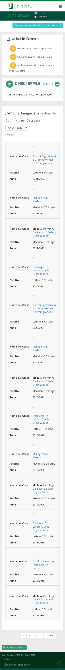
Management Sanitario (40, 199)
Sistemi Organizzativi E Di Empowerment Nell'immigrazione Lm (44, 161)
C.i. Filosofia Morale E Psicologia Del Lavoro (45, 565)
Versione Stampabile (14, 647)
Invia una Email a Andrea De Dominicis (38, 25)
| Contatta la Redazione (16, 664)
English (39, 13)
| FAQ (6, 659)
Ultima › (50, 635)
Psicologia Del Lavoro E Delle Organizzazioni (44, 232)
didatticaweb (18, 15)
